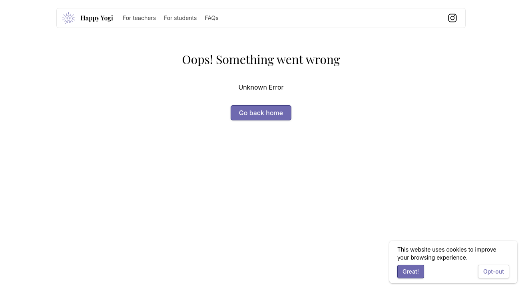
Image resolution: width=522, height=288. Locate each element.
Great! (410, 271)
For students (180, 17)
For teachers (139, 17)
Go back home (261, 113)
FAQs (211, 17)
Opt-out (493, 271)
